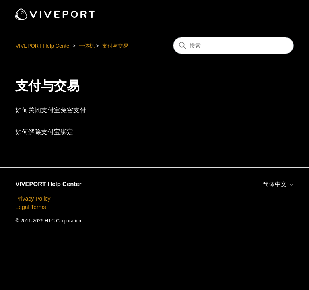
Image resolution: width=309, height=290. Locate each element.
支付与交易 (115, 46)
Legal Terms (30, 207)
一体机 (87, 46)
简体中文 (278, 184)
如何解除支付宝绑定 (44, 131)
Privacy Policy (32, 198)
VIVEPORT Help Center (43, 46)
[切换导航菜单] (279, 14)
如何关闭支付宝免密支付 (50, 110)
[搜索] (233, 45)
